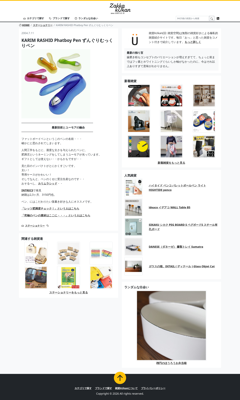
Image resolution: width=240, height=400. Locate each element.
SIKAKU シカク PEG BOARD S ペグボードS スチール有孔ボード (183, 227)
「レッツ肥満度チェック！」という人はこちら (50, 208)
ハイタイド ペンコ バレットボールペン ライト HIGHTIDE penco (177, 188)
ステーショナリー (42, 25)
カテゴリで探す (33, 18)
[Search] (192, 18)
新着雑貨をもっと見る (171, 163)
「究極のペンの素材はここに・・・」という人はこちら (55, 215)
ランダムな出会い (86, 18)
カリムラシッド (47, 183)
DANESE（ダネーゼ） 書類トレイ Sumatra (176, 247)
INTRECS (27, 190)
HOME (24, 25)
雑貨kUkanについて (126, 388)
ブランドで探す (59, 18)
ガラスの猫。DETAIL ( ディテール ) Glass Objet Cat (182, 266)
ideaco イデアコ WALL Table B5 (169, 207)
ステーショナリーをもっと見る (68, 292)
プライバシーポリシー (153, 388)
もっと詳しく (193, 42)
